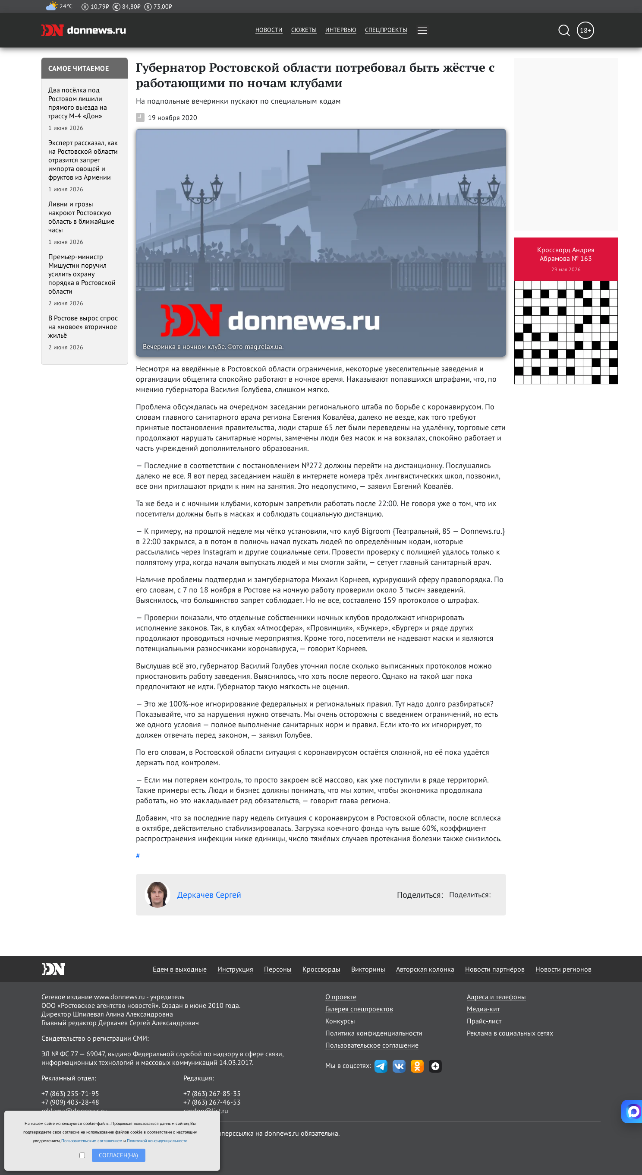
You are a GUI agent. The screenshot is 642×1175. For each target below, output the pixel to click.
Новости (269, 30)
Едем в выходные (180, 969)
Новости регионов (563, 969)
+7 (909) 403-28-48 (70, 1102)
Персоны (278, 969)
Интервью (340, 30)
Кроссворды (321, 969)
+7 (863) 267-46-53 (212, 1102)
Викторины (368, 969)
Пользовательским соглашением (91, 1140)
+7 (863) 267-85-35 (212, 1093)
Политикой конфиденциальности (157, 1140)
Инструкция (235, 969)
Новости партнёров (495, 969)
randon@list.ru (205, 1110)
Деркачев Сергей (193, 895)
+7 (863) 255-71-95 (70, 1093)
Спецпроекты (386, 30)
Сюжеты (304, 30)
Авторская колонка (425, 969)
